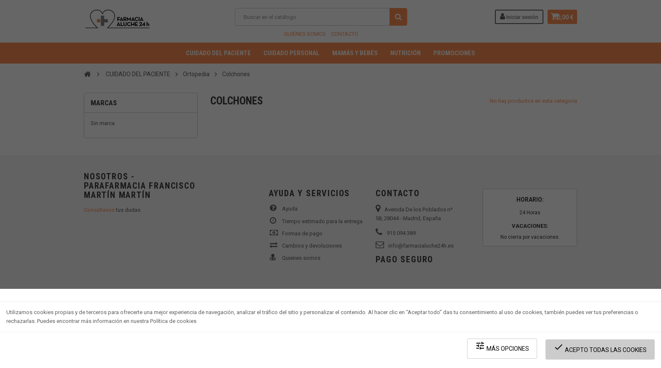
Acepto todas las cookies (602, 351)
